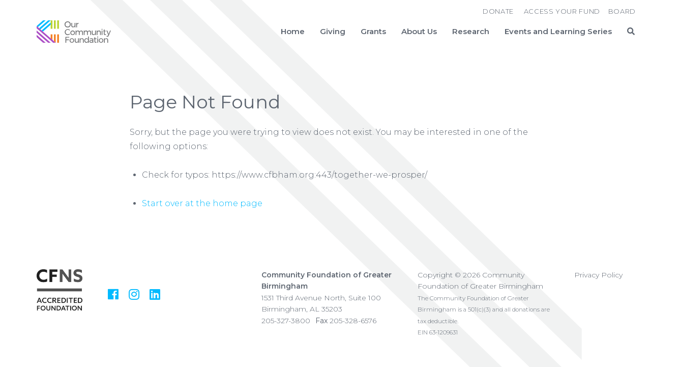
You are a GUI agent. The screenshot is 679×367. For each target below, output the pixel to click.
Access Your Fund (562, 11)
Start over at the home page (202, 203)
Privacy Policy (598, 274)
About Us (419, 31)
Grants (373, 31)
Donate (498, 11)
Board (622, 11)
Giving (332, 31)
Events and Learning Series (558, 31)
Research (470, 31)
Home (293, 31)
